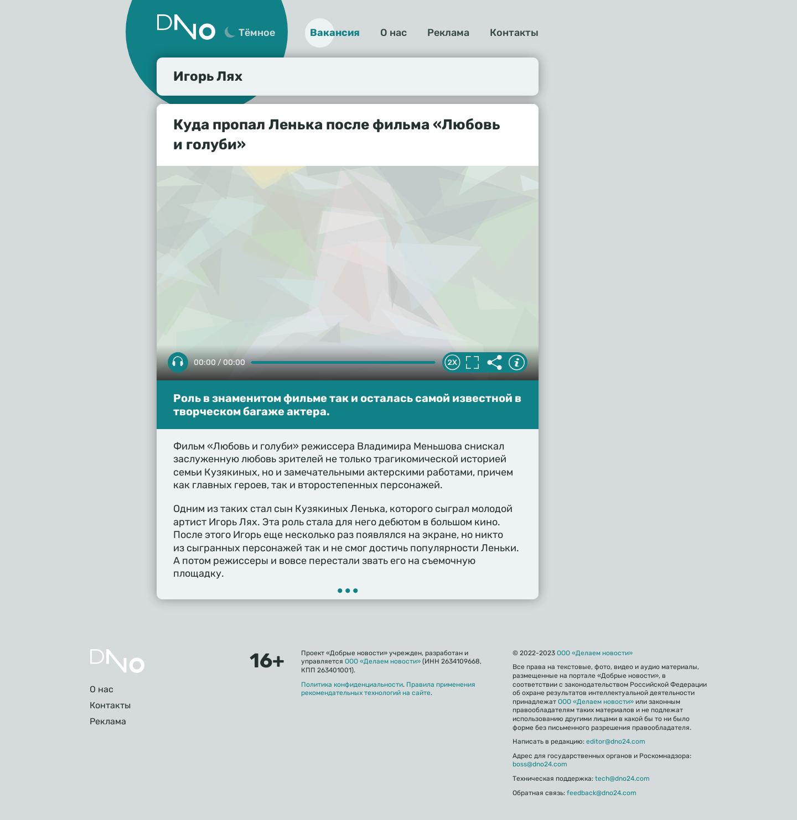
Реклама (448, 33)
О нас (393, 33)
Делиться (494, 363)
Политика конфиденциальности (352, 684)
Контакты (514, 33)
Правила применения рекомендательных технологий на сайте (388, 689)
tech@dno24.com (622, 778)
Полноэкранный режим (472, 363)
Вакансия (335, 33)
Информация (516, 363)
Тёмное (257, 33)
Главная (117, 661)
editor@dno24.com (615, 741)
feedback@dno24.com (601, 793)
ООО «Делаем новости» (383, 661)
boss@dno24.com (540, 764)
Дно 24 (186, 27)
